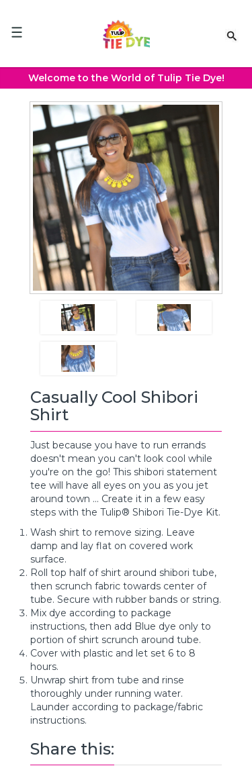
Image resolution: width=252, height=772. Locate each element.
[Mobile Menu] (17, 32)
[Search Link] (232, 35)
